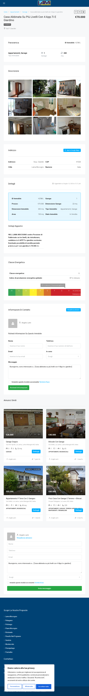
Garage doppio (12, 442)
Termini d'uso (44, 382)
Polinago (8, 624)
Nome (10, 341)
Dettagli (36, 452)
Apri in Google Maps (72, 150)
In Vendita (7, 24)
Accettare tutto (43, 687)
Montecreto (9, 644)
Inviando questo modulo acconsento (29, 382)
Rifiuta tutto (29, 687)
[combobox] (63, 356)
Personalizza (15, 687)
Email (10, 351)
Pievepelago (10, 648)
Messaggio (12, 362)
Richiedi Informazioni (18, 388)
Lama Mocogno (11, 616)
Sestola (8, 640)
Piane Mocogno (11, 628)
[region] (29, 678)
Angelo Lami (12, 459)
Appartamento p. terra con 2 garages (20, 498)
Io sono (49, 351)
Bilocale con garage (56, 442)
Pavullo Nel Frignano (13, 636)
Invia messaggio (44, 588)
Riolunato (9, 632)
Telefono (49, 341)
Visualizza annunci (73, 310)
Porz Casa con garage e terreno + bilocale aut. (67, 498)
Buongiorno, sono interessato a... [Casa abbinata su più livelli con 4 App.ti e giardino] (44, 372)
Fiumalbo (8, 652)
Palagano (9, 620)
